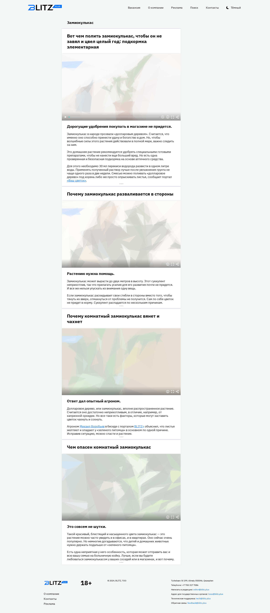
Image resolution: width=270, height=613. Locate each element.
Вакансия (134, 7)
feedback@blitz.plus (197, 603)
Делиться (177, 117)
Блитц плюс (45, 7)
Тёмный (236, 7)
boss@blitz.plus (215, 594)
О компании (155, 7)
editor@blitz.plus (201, 589)
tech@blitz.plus (203, 598)
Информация (167, 117)
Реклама (177, 7)
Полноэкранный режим (172, 117)
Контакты (212, 7)
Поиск (194, 7)
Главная (56, 583)
